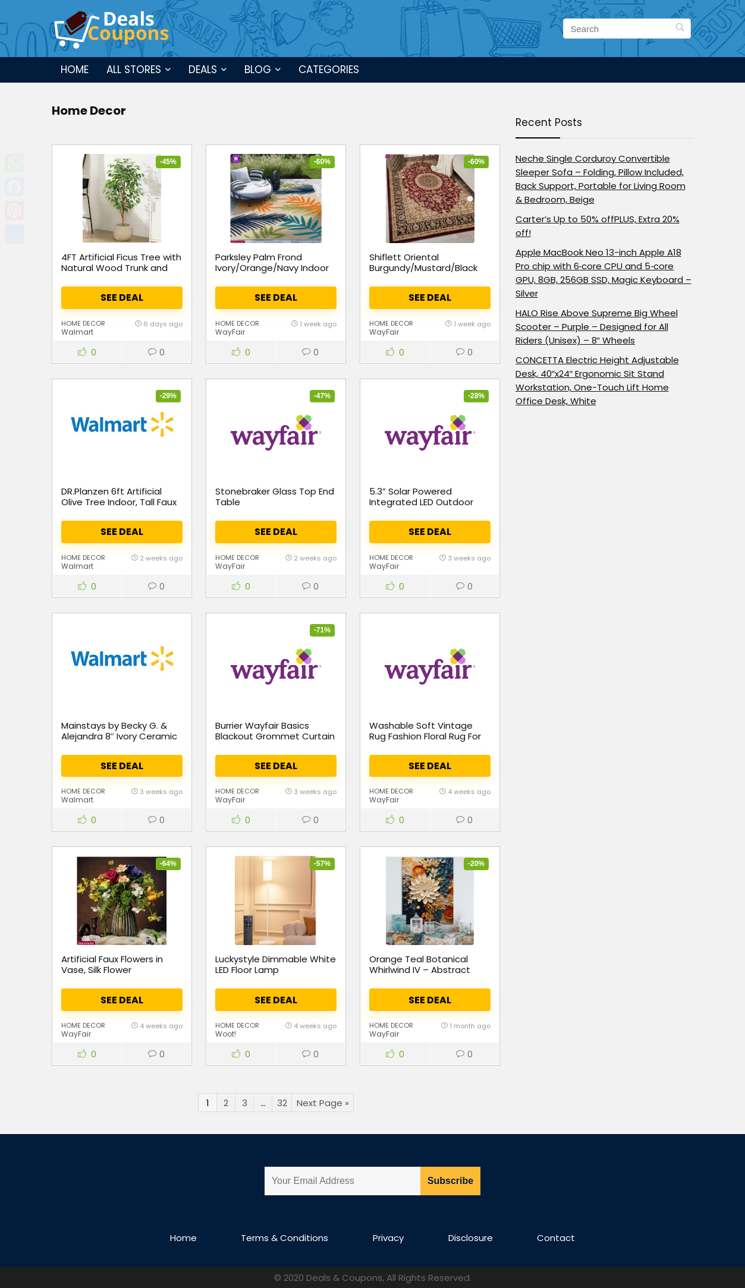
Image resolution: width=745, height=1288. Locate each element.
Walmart (77, 332)
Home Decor (83, 323)
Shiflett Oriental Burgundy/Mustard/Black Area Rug (423, 268)
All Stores (133, 69)
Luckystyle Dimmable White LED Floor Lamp (275, 964)
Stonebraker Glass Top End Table (274, 496)
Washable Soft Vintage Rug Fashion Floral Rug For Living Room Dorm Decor (425, 736)
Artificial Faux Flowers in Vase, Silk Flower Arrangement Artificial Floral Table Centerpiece (115, 975)
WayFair (230, 332)
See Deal (121, 297)
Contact (556, 1238)
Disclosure (470, 1238)
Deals (202, 69)
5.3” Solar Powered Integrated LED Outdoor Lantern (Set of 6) (421, 502)
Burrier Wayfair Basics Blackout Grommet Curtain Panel (275, 736)
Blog (257, 69)
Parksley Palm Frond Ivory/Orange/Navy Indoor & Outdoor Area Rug (272, 268)
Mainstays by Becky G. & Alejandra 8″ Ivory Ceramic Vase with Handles (119, 736)
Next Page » (323, 1103)
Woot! (225, 1034)
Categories (328, 69)
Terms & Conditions (284, 1238)
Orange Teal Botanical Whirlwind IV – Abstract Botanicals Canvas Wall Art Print (428, 975)
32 (282, 1103)
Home (75, 69)
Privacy (388, 1238)
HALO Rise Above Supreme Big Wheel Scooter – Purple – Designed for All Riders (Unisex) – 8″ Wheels (596, 327)
